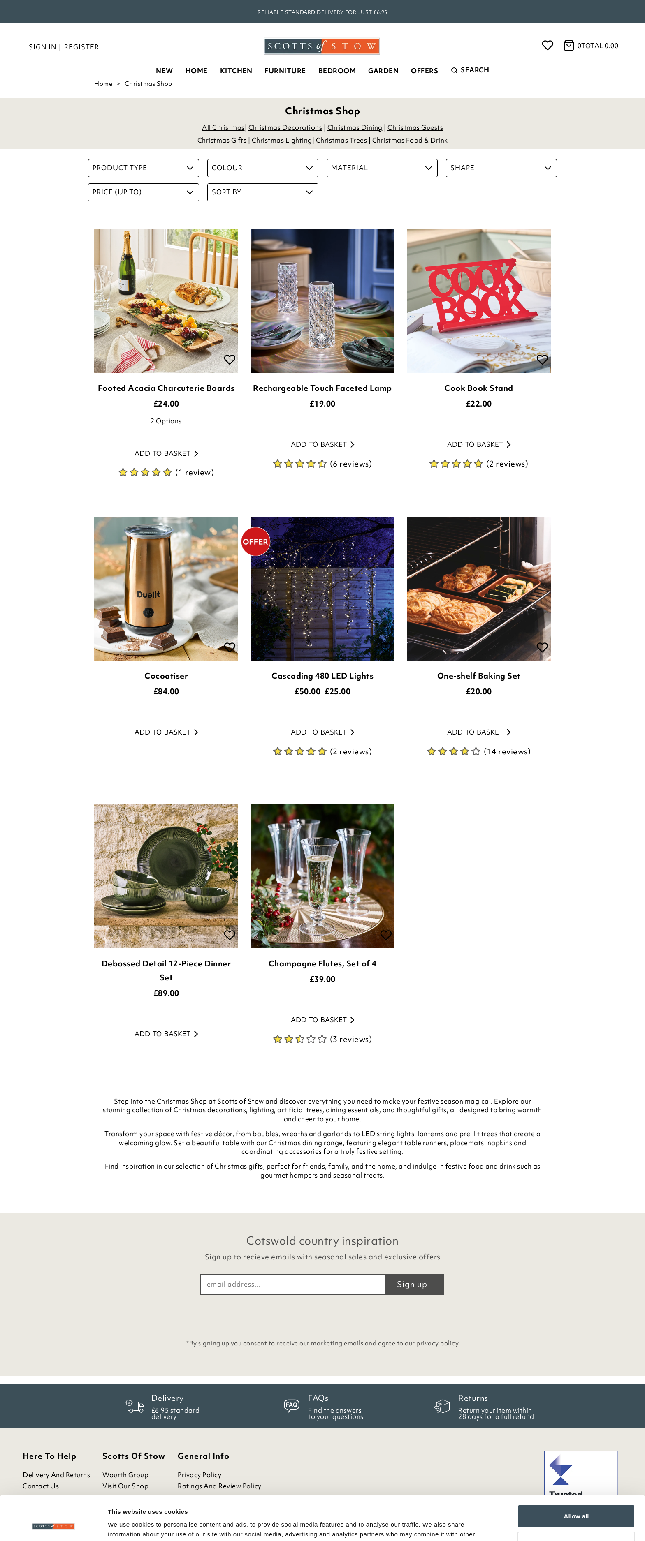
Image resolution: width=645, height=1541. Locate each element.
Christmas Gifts (222, 140)
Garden (383, 70)
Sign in (43, 46)
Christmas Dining (355, 127)
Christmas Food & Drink (410, 140)
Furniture (285, 70)
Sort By (262, 191)
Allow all (576, 1474)
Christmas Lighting (282, 140)
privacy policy (437, 1343)
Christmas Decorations (285, 127)
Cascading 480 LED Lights (322, 675)
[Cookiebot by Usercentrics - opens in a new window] (53, 1525)
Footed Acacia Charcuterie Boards (166, 388)
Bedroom (337, 70)
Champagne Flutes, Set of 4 (323, 963)
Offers (424, 70)
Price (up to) (143, 191)
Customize (576, 1500)
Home (197, 70)
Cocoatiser (166, 675)
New (164, 70)
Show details (127, 1524)
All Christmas (223, 127)
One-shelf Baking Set (479, 675)
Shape (500, 167)
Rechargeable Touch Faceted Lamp (322, 388)
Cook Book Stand (478, 388)
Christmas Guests (415, 127)
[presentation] (322, 1315)
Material (381, 167)
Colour (262, 167)
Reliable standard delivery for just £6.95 (322, 12)
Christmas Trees (341, 140)
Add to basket (166, 453)
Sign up (412, 1284)
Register (81, 46)
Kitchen (236, 70)
